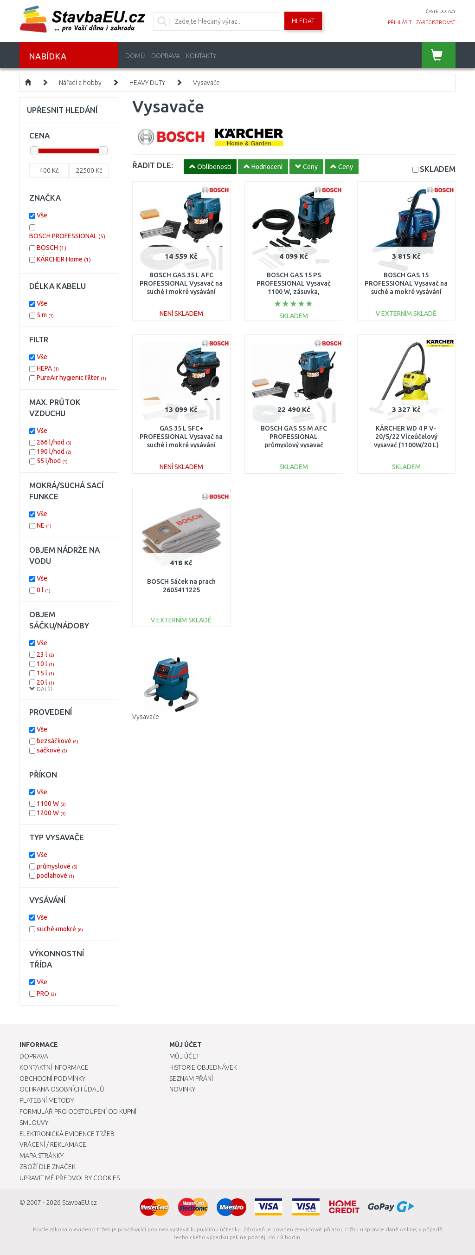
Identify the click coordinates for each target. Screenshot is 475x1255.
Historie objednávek (203, 1067)
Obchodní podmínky (52, 1078)
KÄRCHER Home (64, 259)
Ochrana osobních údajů (61, 1089)
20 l (45, 682)
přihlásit (400, 22)
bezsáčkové (57, 741)
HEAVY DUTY (147, 82)
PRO (46, 993)
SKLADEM (438, 168)
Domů (135, 55)
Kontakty (201, 55)
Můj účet (184, 1056)
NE (44, 525)
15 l (45, 673)
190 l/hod (54, 451)
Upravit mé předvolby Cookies (69, 1178)
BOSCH (51, 247)
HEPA (48, 368)
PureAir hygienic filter (71, 377)
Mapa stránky (41, 1155)
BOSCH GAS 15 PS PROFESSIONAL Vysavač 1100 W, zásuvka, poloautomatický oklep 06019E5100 (294, 292)
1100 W (51, 803)
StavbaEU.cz (79, 1202)
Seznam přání (191, 1078)
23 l (45, 654)
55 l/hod (52, 460)
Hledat (303, 21)
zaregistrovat (436, 22)
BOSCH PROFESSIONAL (67, 236)
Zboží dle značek (47, 1166)
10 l (45, 663)
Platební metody (46, 1100)
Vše (42, 215)
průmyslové (57, 866)
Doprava (165, 55)
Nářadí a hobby (80, 82)
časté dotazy (441, 11)
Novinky (182, 1089)
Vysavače (206, 82)
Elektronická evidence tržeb (67, 1133)
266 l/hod (54, 442)
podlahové (55, 875)
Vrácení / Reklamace (52, 1144)
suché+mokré (60, 929)
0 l (44, 590)
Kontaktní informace (54, 1067)
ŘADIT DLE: (152, 165)
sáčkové (52, 750)
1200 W (51, 813)
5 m (45, 315)
